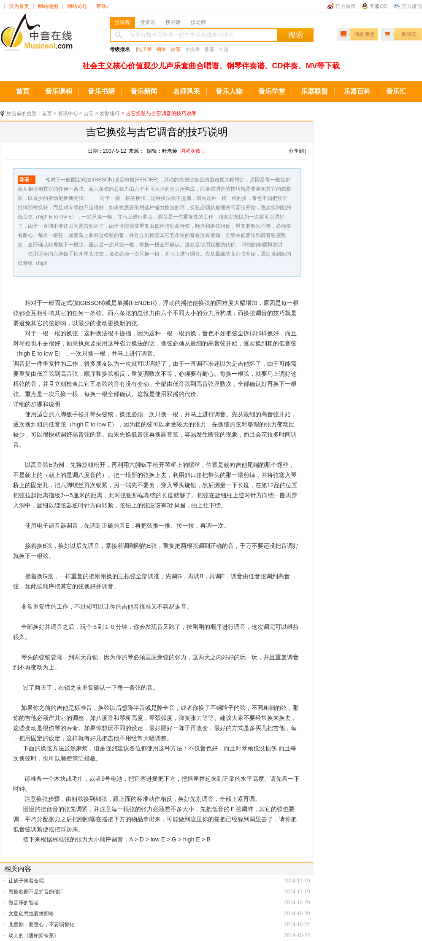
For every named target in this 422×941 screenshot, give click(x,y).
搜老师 (198, 22)
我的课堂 (364, 34)
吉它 (89, 113)
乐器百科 (357, 91)
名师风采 (186, 91)
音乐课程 (58, 91)
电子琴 (144, 49)
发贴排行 (110, 113)
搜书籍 (173, 22)
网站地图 (48, 6)
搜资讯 (147, 22)
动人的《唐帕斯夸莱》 (33, 935)
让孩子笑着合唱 (26, 881)
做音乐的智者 (23, 903)
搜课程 (122, 22)
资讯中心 (68, 113)
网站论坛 (77, 6)
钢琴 (161, 49)
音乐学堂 (271, 91)
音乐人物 (229, 91)
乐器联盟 (314, 91)
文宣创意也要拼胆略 (31, 914)
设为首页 (19, 6)
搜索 (295, 35)
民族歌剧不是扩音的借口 (36, 892)
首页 (23, 91)
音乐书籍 (101, 91)
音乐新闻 (143, 91)
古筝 (175, 49)
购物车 (409, 34)
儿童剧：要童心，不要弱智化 (41, 925)
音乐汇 (396, 91)
